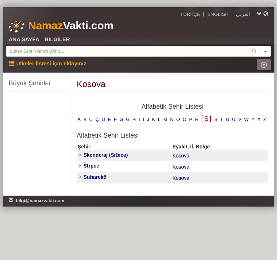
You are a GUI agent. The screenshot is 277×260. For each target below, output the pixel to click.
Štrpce (89, 166)
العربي (243, 14)
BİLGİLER (57, 39)
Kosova (180, 156)
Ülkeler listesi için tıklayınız (47, 63)
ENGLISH (218, 14)
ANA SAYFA (24, 39)
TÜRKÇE (190, 14)
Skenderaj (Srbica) (103, 155)
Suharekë (92, 177)
